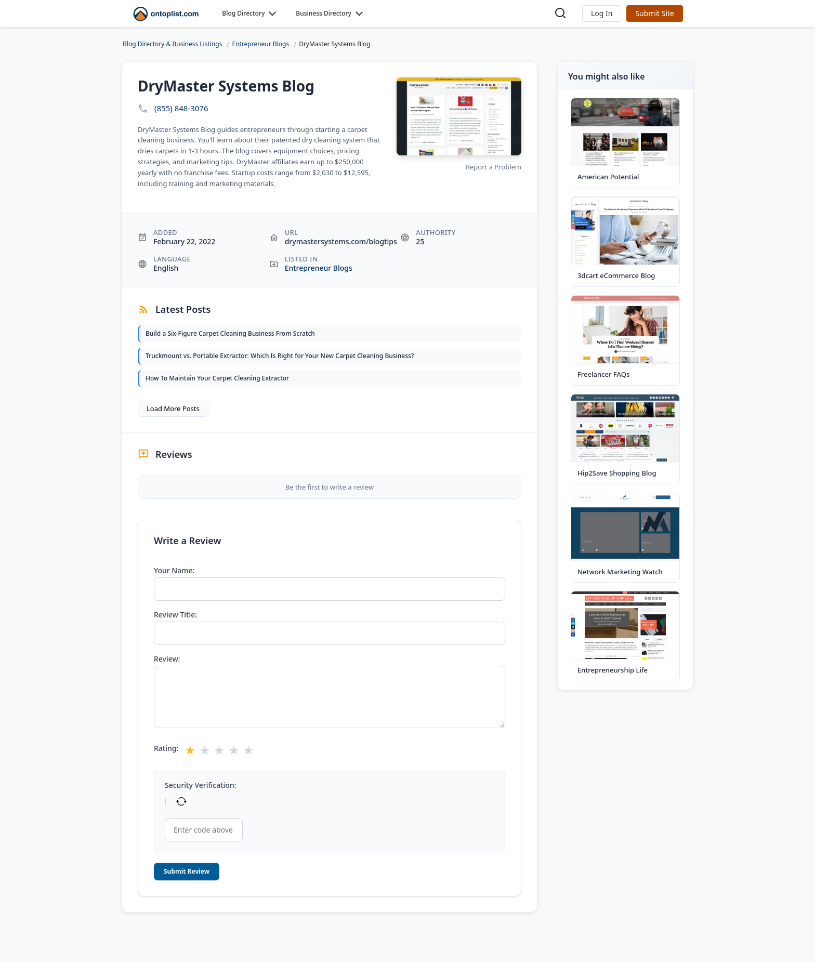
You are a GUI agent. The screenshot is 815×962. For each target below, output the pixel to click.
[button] (601, 13)
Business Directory (323, 13)
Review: (167, 659)
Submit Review (186, 871)
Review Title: (175, 614)
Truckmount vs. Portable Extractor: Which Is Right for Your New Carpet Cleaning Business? (280, 355)
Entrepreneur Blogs (318, 268)
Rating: (166, 748)
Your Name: (174, 570)
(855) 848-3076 (181, 108)
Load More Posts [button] (173, 408)
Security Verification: (200, 785)
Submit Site (654, 13)
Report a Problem (493, 167)
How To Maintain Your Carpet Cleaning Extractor (217, 378)
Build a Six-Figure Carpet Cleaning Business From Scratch (230, 333)
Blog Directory (243, 13)
